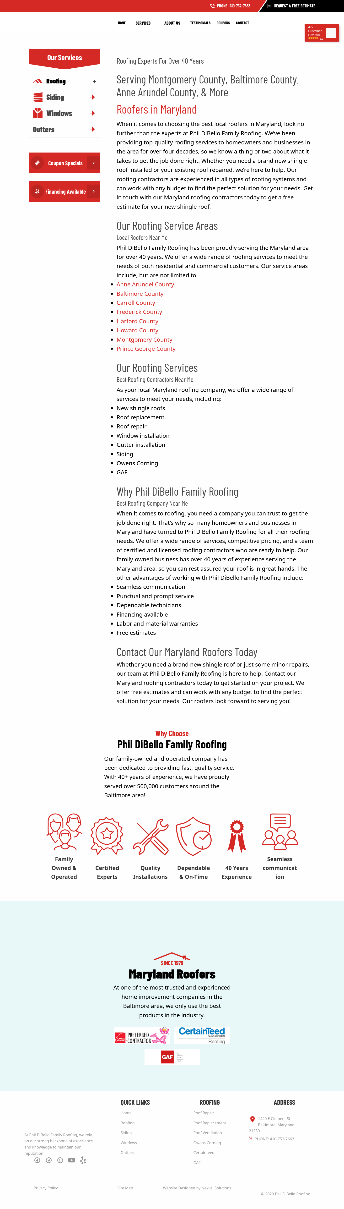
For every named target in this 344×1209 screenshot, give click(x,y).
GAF (196, 1162)
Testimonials (200, 23)
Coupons (223, 23)
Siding (48, 97)
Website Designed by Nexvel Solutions (197, 1188)
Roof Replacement (209, 1123)
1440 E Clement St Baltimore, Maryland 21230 (272, 1124)
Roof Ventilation (207, 1132)
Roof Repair (203, 1113)
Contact (242, 23)
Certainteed (203, 1152)
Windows (52, 113)
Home (122, 23)
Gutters (43, 129)
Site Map (125, 1188)
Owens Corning (207, 1142)
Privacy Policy (46, 1188)
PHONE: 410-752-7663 (274, 1139)
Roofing (128, 1123)
